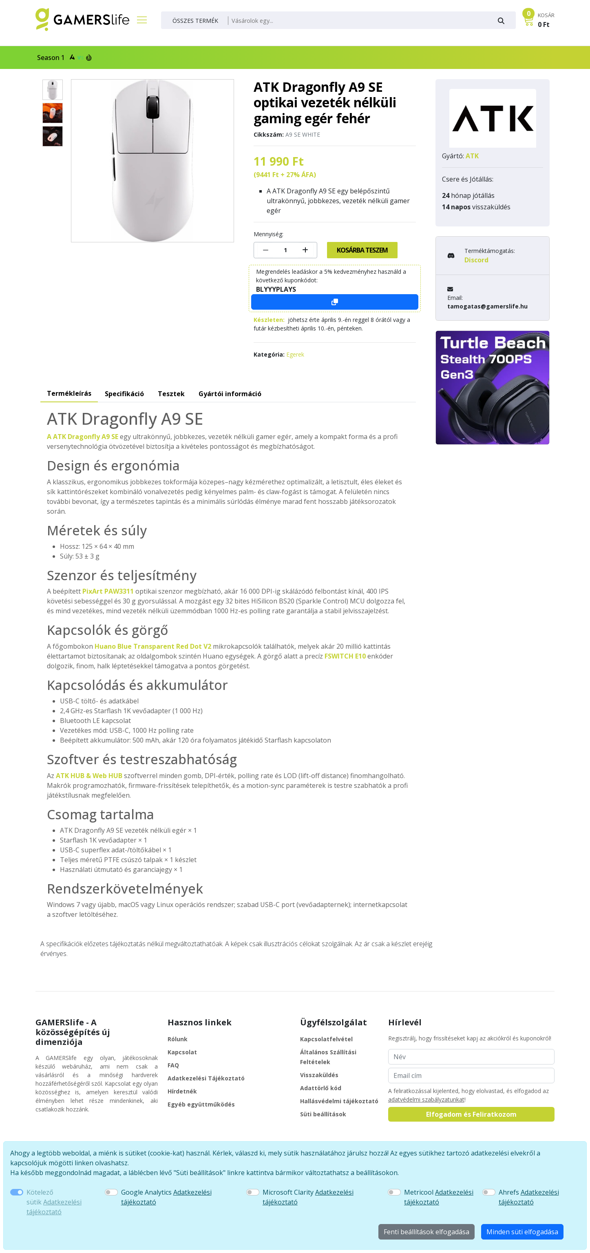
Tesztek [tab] (171, 393)
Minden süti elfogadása (522, 1231)
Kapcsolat (182, 1052)
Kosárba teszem (362, 250)
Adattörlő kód (320, 1088)
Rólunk (178, 1039)
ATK (472, 155)
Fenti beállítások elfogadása (426, 1231)
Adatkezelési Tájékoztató (206, 1078)
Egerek (295, 354)
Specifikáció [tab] (124, 393)
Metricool (438, 1197)
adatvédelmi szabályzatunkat (426, 1099)
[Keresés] (358, 21)
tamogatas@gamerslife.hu (487, 306)
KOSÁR (546, 15)
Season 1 (63, 57)
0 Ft (544, 24)
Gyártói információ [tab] (230, 393)
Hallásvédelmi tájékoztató (339, 1101)
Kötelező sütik (54, 1202)
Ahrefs (529, 1197)
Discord (476, 259)
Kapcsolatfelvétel (326, 1039)
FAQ (173, 1065)
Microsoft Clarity (308, 1197)
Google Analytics (166, 1197)
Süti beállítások (323, 1114)
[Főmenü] (138, 19)
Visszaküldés (319, 1075)
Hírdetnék (182, 1091)
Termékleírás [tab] (69, 393)
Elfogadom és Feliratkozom (471, 1114)
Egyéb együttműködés (201, 1104)
